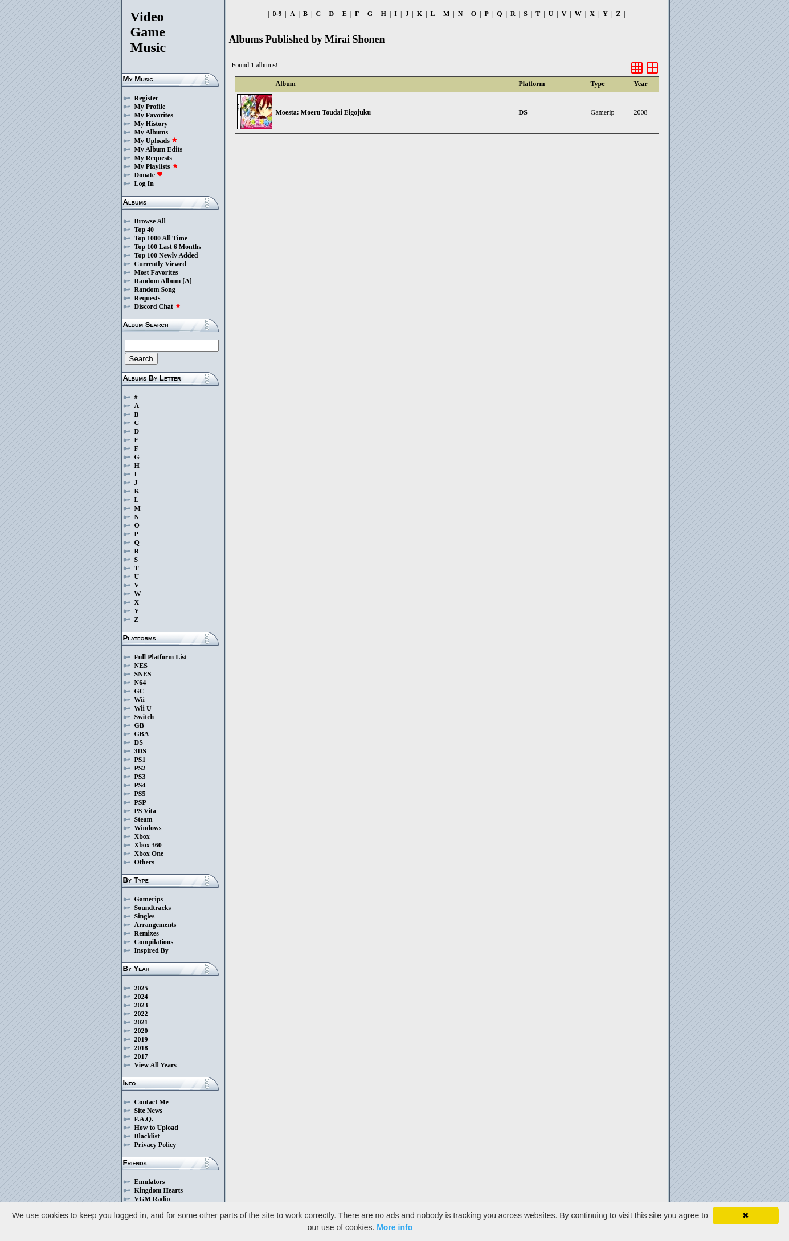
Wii (139, 700)
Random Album (157, 281)
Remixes (146, 933)
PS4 (140, 785)
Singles (144, 916)
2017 (141, 1056)
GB (139, 725)
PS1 (140, 760)
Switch (144, 717)
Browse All (150, 221)
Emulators (149, 1182)
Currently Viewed (160, 264)
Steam (143, 819)
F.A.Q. (143, 1119)
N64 (140, 683)
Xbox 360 (148, 845)
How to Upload (156, 1128)
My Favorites (153, 115)
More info (394, 1227)
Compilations (154, 942)
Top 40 (144, 230)
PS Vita (145, 811)
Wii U (143, 708)
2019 (141, 1039)
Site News (148, 1111)
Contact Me (151, 1102)
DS (138, 742)
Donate (148, 175)
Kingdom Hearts (158, 1190)
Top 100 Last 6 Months (168, 247)
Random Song (154, 289)
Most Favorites (156, 272)
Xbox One (149, 854)
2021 (141, 1022)
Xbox (142, 836)
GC (139, 691)
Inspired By (151, 950)
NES (141, 666)
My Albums (151, 132)
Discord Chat (157, 307)
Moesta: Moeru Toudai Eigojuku (323, 112)
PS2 (140, 768)
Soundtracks (152, 908)
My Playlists (156, 166)
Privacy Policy (155, 1145)
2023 (141, 1005)
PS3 (140, 777)
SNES (143, 674)
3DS (140, 751)
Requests (147, 298)
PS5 (140, 794)
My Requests (153, 158)
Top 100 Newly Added (166, 255)
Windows (148, 828)
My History (151, 124)
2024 (141, 997)
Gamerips (148, 899)
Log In (144, 183)
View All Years (155, 1065)
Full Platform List (160, 657)
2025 (141, 988)
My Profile (150, 107)
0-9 (277, 14)
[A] (187, 281)
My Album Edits (158, 149)
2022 (141, 1014)
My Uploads (156, 141)
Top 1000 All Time (160, 238)
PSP (140, 802)
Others (144, 862)
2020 (141, 1031)
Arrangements (155, 925)
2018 (141, 1048)
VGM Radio (152, 1199)
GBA (141, 734)
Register (146, 98)
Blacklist (147, 1136)
